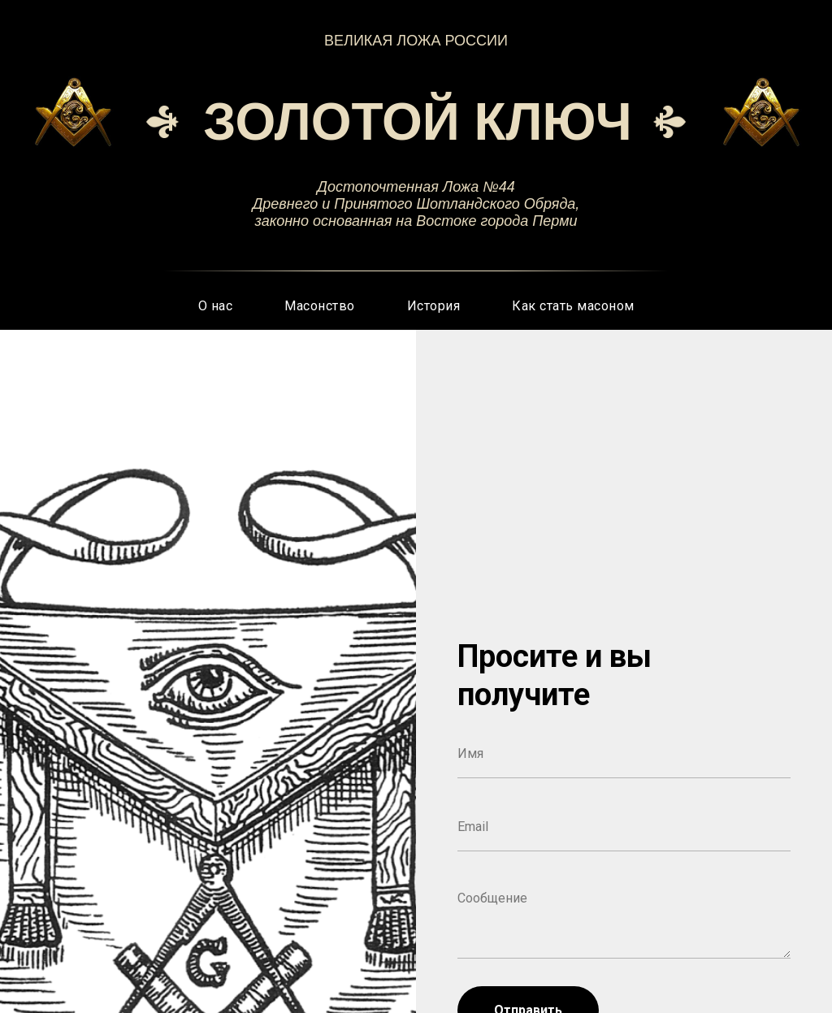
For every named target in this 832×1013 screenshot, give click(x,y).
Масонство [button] (319, 306)
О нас (215, 306)
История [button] (434, 306)
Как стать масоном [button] (573, 306)
